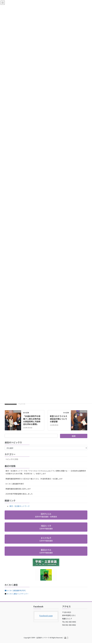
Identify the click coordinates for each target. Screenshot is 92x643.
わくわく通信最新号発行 (15, 484)
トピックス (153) (12, 459)
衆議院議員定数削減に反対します (18, 489)
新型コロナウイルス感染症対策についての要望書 (58, 419)
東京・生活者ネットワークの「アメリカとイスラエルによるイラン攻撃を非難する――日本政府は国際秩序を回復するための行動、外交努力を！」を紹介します (46, 472)
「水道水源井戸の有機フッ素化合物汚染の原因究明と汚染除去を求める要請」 (31, 420)
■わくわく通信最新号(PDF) (15, 590)
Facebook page (46, 615)
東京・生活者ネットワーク (19, 506)
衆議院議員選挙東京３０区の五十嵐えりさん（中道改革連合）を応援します (34, 478)
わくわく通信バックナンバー (18, 593)
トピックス (21, 404)
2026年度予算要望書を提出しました (19, 494)
